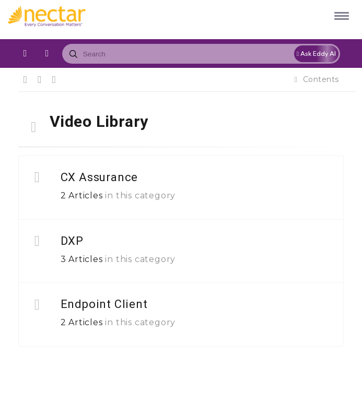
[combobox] (201, 54)
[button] (340, 15)
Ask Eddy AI (316, 54)
